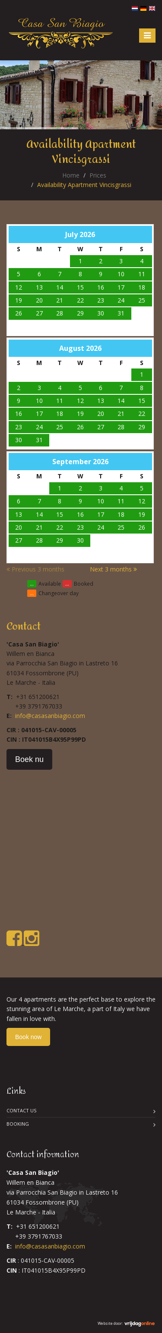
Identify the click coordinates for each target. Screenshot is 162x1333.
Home (70, 175)
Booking (17, 1124)
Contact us (21, 1110)
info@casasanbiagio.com (50, 716)
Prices (97, 175)
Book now (28, 1036)
